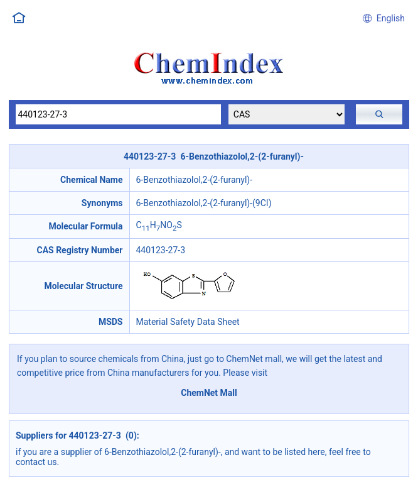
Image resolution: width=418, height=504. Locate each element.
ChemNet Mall (209, 393)
